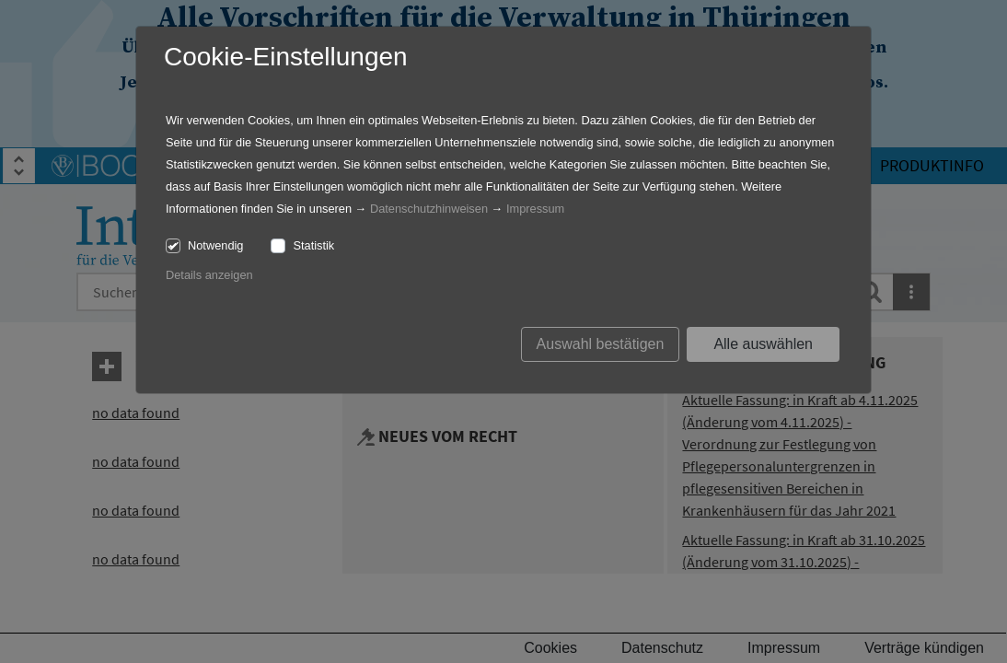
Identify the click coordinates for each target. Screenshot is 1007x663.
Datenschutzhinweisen (429, 208)
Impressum (535, 208)
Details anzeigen (209, 275)
